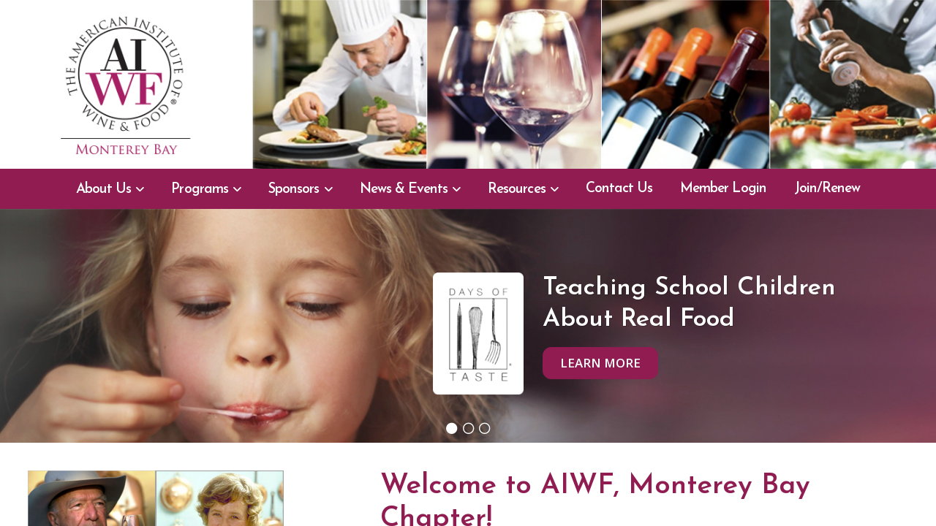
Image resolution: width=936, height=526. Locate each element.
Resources (516, 190)
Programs (199, 190)
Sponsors (293, 190)
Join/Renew (827, 189)
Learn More (600, 362)
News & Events (404, 190)
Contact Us (619, 189)
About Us (103, 190)
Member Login (723, 189)
